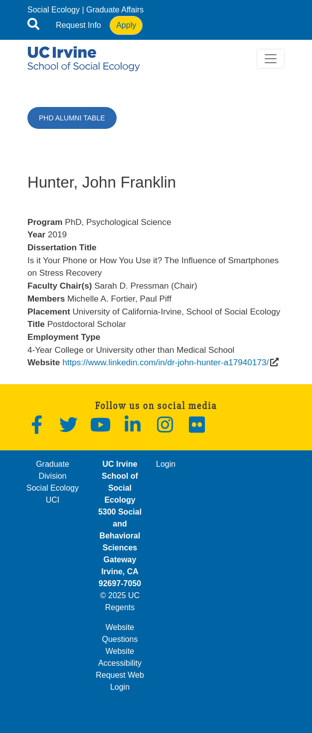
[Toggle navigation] (271, 59)
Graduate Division (52, 470)
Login (165, 464)
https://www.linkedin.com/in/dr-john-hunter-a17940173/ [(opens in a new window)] (165, 362)
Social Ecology (53, 9)
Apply (126, 25)
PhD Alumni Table (72, 118)
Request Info (78, 25)
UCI (53, 500)
